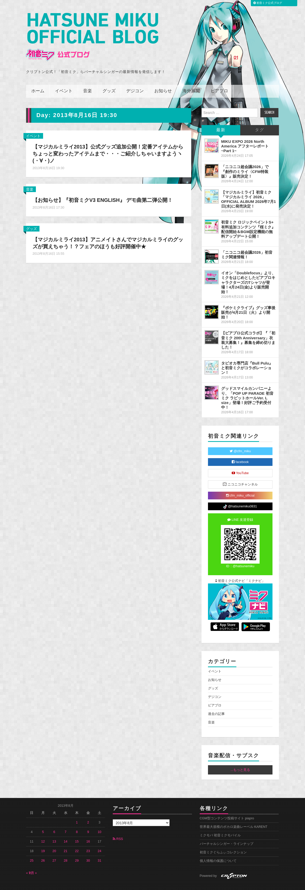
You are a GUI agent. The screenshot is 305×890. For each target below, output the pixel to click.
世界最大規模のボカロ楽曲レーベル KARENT (234, 815)
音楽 (87, 80)
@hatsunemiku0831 (240, 495)
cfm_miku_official (240, 484)
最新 (221, 119)
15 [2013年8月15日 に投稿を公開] (77, 830)
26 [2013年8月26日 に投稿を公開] (43, 849)
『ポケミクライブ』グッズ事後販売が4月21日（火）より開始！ (248, 301)
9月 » (33, 861)
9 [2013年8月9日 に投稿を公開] (88, 820)
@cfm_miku (240, 440)
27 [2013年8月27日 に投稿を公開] (54, 849)
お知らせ (163, 80)
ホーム (37, 80)
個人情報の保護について (218, 849)
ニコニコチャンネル (240, 473)
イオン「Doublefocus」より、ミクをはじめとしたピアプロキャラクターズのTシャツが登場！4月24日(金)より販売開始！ (248, 271)
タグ (259, 119)
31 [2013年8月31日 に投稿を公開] (99, 849)
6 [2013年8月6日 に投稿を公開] (54, 820)
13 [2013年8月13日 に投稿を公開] (54, 830)
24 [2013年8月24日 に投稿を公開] (99, 840)
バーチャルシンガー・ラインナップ (226, 832)
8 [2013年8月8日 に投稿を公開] (77, 820)
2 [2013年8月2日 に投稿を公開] (88, 811)
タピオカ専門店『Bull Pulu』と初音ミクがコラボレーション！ (247, 356)
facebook (240, 450)
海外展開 (191, 80)
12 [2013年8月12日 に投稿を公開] (43, 830)
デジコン (135, 80)
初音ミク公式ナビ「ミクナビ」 (240, 569)
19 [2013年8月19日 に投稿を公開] (43, 840)
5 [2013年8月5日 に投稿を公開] (43, 820)
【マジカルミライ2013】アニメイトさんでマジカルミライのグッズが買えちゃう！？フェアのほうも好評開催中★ (108, 238)
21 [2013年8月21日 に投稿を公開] (65, 840)
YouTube (240, 462)
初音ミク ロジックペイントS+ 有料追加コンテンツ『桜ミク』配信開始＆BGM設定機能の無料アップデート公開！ (248, 218)
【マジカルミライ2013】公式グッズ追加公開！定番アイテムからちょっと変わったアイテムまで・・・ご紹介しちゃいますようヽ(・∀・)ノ (106, 142)
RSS (118, 827)
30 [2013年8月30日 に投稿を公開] (88, 849)
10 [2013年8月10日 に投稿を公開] (99, 820)
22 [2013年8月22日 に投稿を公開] (77, 840)
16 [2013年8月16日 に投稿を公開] (88, 830)
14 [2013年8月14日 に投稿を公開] (65, 830)
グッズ (109, 80)
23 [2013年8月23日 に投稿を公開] (88, 840)
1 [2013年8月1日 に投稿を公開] (77, 811)
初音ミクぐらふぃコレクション (223, 841)
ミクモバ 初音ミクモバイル (220, 824)
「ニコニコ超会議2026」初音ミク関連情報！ (246, 243)
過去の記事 (216, 702)
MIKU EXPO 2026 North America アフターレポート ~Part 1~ (245, 135)
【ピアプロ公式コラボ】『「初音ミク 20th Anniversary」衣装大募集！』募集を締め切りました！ (248, 328)
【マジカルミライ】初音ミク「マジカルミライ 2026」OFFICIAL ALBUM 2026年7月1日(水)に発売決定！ (248, 188)
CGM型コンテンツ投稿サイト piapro (227, 807)
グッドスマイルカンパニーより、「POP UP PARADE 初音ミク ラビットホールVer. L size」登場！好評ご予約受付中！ (247, 386)
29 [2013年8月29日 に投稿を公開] (77, 849)
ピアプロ (219, 80)
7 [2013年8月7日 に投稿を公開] (66, 820)
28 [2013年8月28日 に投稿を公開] (65, 849)
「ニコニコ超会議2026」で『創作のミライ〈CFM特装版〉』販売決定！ (245, 160)
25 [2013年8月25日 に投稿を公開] (32, 849)
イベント (64, 80)
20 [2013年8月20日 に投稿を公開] (54, 840)
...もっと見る (240, 758)
